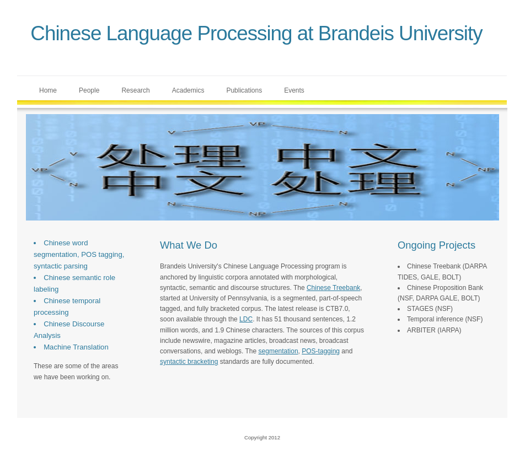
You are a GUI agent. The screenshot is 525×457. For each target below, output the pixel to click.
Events (294, 90)
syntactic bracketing (189, 361)
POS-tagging (321, 351)
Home (48, 90)
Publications (244, 90)
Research (135, 90)
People (89, 90)
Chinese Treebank (333, 288)
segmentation (278, 351)
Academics (188, 90)
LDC (246, 319)
